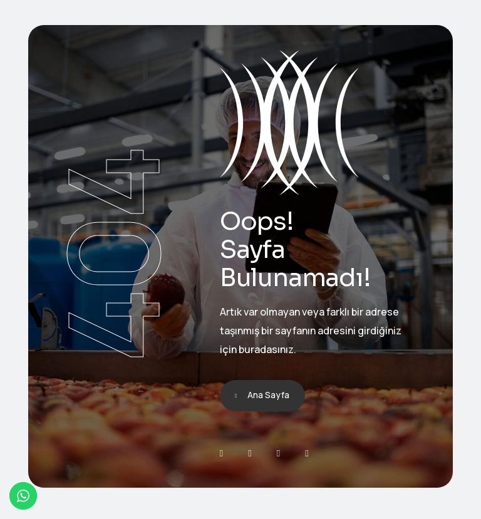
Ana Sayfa (268, 395)
